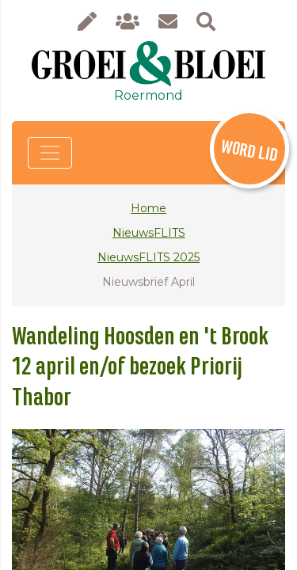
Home (148, 208)
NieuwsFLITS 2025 (148, 257)
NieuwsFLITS (148, 233)
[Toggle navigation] (50, 153)
